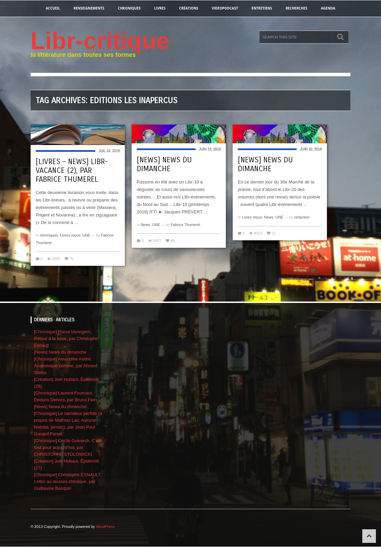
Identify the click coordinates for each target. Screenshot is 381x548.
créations (188, 8)
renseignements (88, 8)
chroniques (129, 8)
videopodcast (225, 8)
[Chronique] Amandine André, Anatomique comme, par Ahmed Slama (65, 365)
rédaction (302, 217)
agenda (328, 8)
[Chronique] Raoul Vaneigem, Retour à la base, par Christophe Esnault (66, 338)
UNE (86, 235)
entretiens (262, 8)
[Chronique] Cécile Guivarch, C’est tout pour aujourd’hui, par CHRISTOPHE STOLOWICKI (68, 447)
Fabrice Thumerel (185, 225)
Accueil (53, 8)
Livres (159, 8)
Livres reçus (70, 235)
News (145, 225)
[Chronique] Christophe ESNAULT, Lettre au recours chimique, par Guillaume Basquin (67, 481)
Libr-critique (100, 41)
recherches (297, 8)
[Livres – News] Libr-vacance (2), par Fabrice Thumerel (72, 170)
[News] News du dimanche (164, 164)
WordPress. (105, 527)
